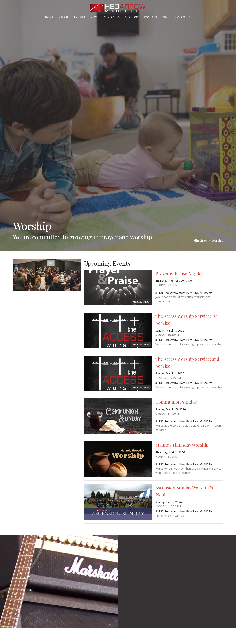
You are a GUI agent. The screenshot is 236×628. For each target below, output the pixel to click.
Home (49, 17)
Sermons (131, 17)
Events (79, 17)
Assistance (183, 17)
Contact (150, 17)
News (94, 17)
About (64, 17)
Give (166, 17)
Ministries (112, 17)
